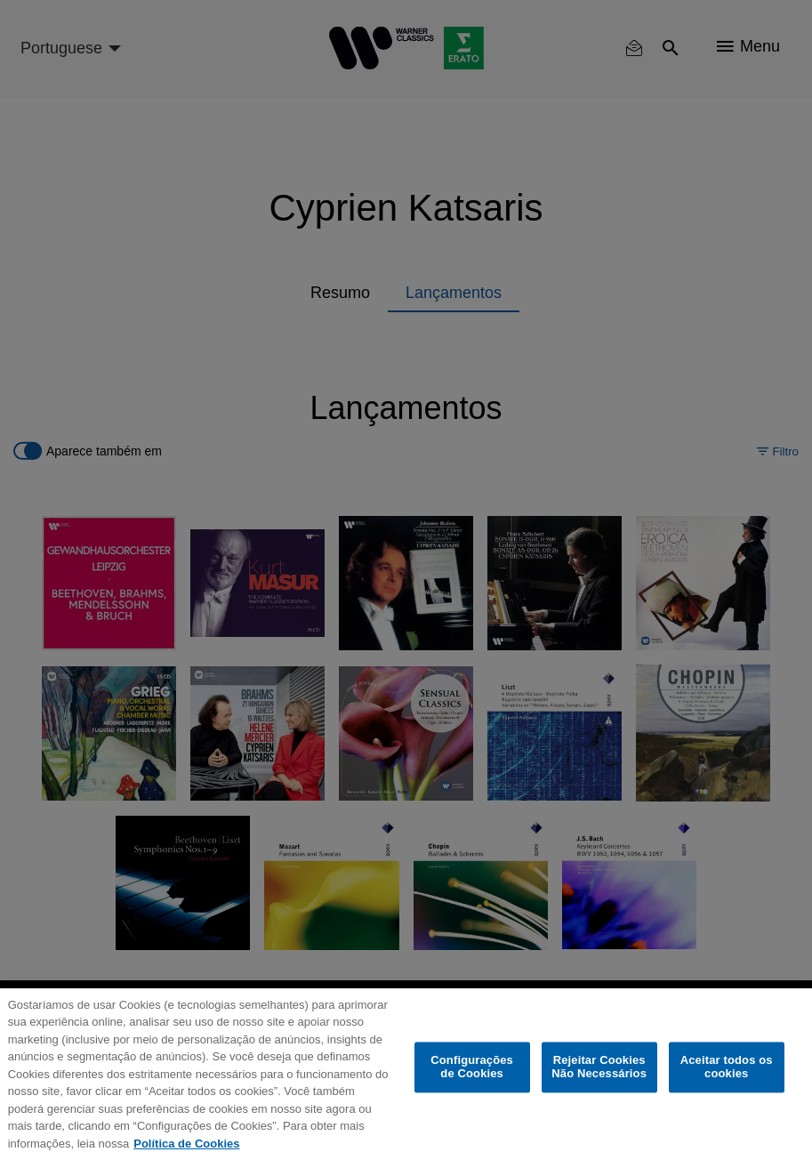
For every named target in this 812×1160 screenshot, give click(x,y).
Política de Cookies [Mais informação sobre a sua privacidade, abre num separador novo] (186, 1143)
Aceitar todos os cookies (726, 1067)
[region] (406, 1074)
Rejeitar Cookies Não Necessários (599, 1067)
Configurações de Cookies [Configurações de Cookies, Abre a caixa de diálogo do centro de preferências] (471, 1067)
